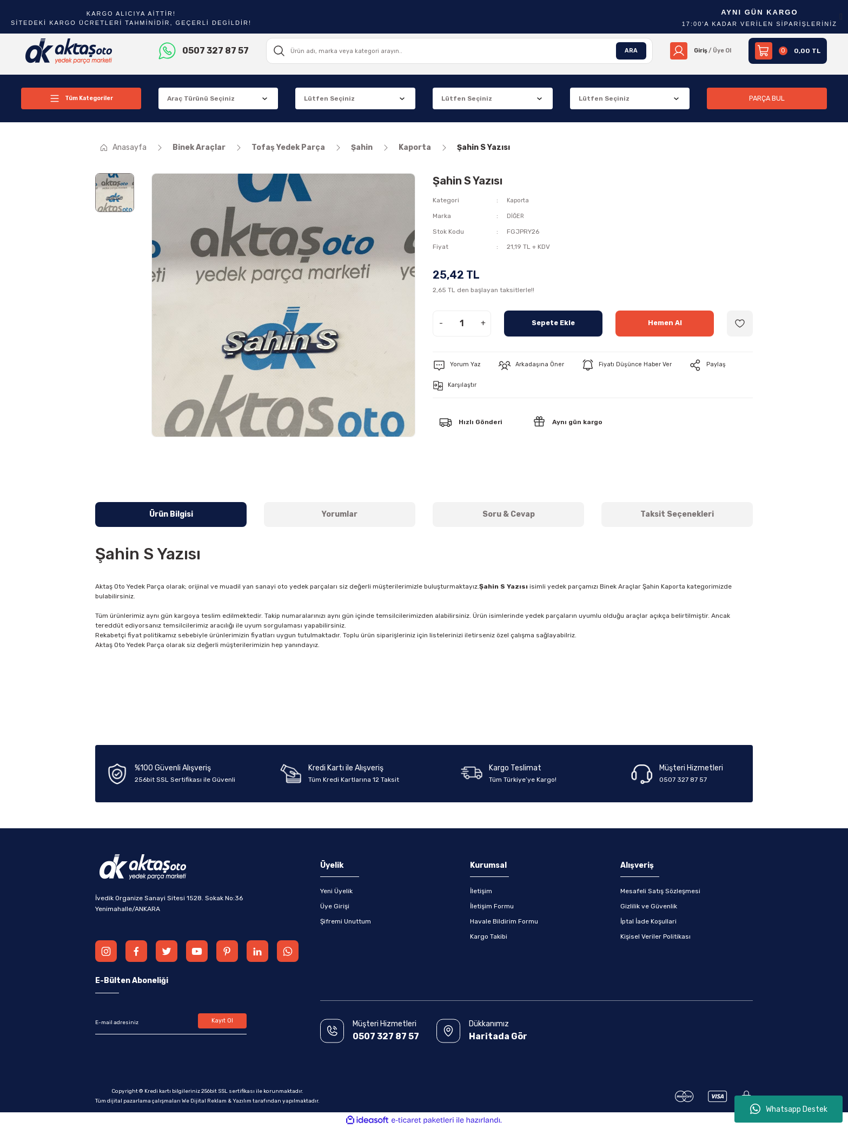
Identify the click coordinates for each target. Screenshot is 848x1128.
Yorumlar (339, 514)
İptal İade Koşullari (648, 921)
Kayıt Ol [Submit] (222, 1022)
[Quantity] (461, 322)
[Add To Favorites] (740, 322)
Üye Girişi (334, 906)
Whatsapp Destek (788, 1109)
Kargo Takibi (488, 936)
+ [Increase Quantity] (483, 322)
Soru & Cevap (508, 514)
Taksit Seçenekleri (677, 514)
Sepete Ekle (553, 322)
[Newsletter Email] (171, 1022)
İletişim (481, 891)
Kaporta (519, 200)
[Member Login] (697, 51)
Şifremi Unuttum (345, 921)
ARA (624, 51)
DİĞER (516, 215)
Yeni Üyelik (336, 891)
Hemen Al (665, 322)
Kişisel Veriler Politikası (655, 936)
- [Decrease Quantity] (441, 322)
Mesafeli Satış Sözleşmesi (660, 891)
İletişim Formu (492, 906)
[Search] (456, 51)
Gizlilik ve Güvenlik (648, 906)
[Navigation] (81, 98)
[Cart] (787, 51)
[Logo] (69, 50)
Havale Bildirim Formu (504, 921)
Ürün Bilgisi (171, 514)
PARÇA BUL (766, 98)
